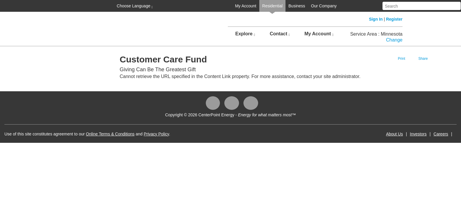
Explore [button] (245, 34)
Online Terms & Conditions (164, 134)
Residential (218, 6)
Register (394, 19)
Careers (387, 134)
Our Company (270, 6)
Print (361, 59)
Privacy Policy (210, 134)
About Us (340, 134)
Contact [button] (280, 34)
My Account (191, 6)
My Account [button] (318, 34)
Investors (364, 134)
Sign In (376, 19)
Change (394, 39)
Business (242, 6)
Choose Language (79, 6)
